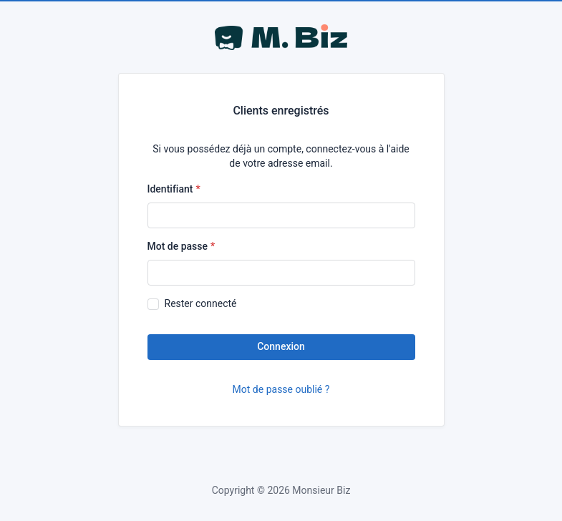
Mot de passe (177, 246)
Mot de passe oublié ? (281, 389)
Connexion (281, 346)
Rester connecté (201, 303)
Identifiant (170, 189)
